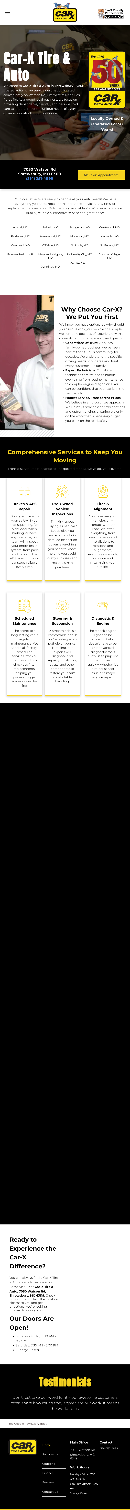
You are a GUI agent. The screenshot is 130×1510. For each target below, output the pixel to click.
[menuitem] (54, 1445)
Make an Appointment (101, 175)
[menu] (7, 12)
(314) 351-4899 (109, 1448)
